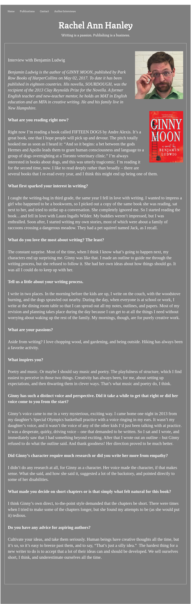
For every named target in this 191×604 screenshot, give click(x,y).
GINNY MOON (79, 72)
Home (11, 11)
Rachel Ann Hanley (95, 24)
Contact (44, 11)
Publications (27, 11)
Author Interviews (65, 11)
